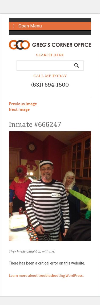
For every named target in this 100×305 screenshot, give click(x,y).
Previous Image (23, 104)
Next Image (19, 109)
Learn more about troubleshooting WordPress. (46, 275)
